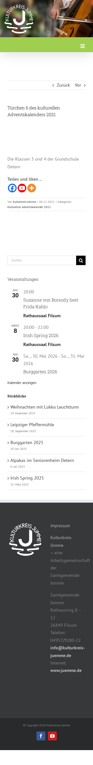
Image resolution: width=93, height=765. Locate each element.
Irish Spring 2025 (27, 478)
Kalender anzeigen (21, 383)
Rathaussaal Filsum (42, 315)
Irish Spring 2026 (41, 335)
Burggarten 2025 (26, 442)
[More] (31, 188)
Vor (78, 85)
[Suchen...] (41, 260)
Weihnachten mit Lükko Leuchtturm (44, 407)
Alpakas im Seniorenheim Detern (42, 460)
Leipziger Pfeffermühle (32, 424)
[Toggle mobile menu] (83, 46)
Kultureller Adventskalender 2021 (29, 207)
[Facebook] (12, 188)
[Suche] (81, 260)
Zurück (63, 85)
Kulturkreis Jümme (24, 202)
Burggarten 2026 (40, 372)
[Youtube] (22, 188)
